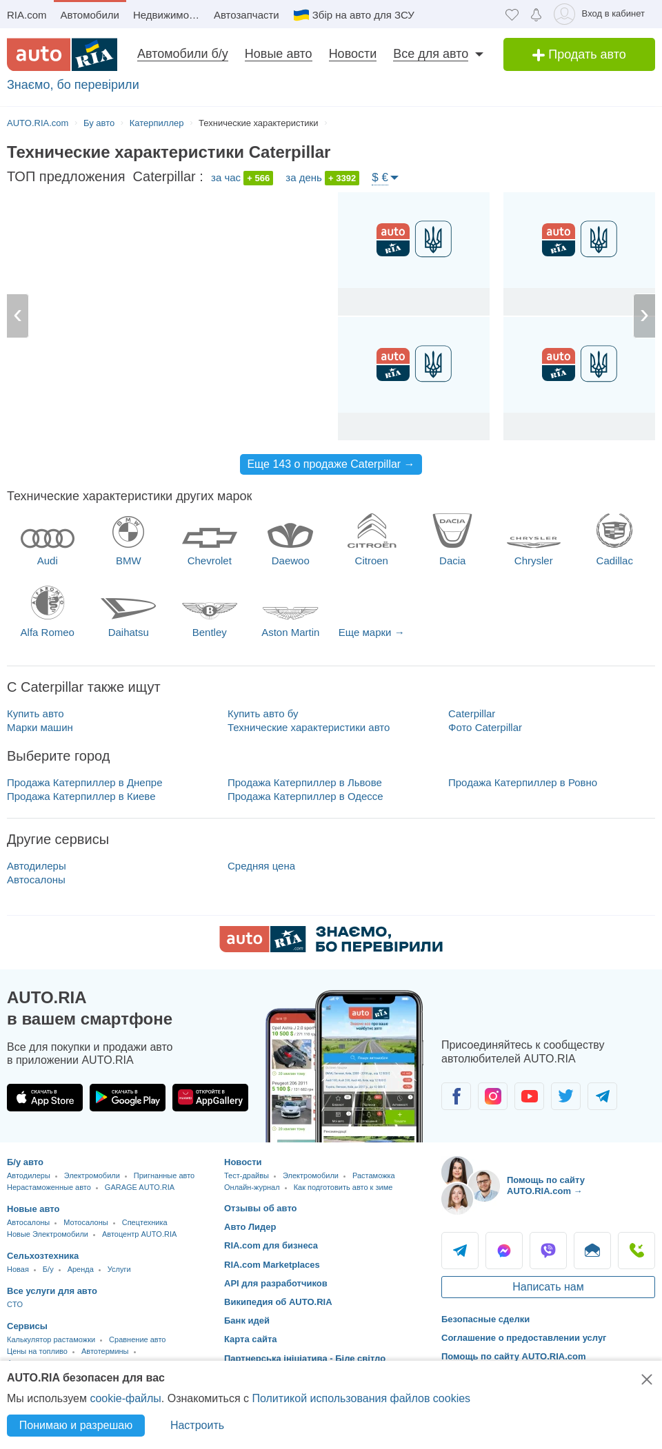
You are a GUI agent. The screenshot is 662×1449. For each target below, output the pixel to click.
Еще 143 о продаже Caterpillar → (330, 464)
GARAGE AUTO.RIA (139, 1187)
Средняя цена (261, 866)
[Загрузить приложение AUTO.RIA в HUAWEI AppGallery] (210, 1097)
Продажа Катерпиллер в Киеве (81, 796)
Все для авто (430, 54)
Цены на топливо (37, 1351)
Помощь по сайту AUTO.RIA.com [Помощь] (513, 1356)
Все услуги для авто (52, 1291)
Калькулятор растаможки (51, 1339)
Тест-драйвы (246, 1175)
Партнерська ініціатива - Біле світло (304, 1358)
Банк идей (247, 1320)
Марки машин (40, 727)
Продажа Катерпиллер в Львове (305, 782)
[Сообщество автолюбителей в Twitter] (566, 1096)
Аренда (81, 1269)
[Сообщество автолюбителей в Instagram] (493, 1096)
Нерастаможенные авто (49, 1187)
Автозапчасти (246, 15)
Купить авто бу (263, 713)
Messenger (504, 1250)
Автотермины (105, 1351)
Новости (353, 54)
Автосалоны (36, 879)
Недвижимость (168, 15)
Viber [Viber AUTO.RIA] (548, 1250)
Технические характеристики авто (309, 727)
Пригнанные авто (164, 1175)
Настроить (197, 1425)
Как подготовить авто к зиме (343, 1187)
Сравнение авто (137, 1339)
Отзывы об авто (260, 1208)
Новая (18, 1269)
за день (322, 178)
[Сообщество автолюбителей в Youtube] (529, 1096)
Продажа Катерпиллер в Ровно (522, 782)
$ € (380, 177)
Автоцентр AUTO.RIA (139, 1234)
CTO (15, 1304)
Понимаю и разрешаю (75, 1425)
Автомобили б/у (182, 54)
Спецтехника (145, 1222)
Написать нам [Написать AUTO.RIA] (547, 1287)
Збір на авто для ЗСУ (363, 15)
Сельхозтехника (43, 1256)
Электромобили (92, 1175)
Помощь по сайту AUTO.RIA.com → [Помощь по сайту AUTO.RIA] (546, 1185)
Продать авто (579, 54)
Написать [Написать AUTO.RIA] (592, 1250)
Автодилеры (36, 866)
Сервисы (27, 1326)
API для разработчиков (276, 1283)
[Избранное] (512, 14)
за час (242, 178)
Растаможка (373, 1175)
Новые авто (278, 54)
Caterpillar (471, 713)
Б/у (48, 1269)
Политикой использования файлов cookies (361, 1398)
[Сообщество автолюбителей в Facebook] (456, 1096)
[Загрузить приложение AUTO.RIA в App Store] (45, 1097)
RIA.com (27, 15)
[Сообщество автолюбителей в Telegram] (602, 1096)
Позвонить (636, 1250)
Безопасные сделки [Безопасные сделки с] (485, 1319)
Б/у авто (25, 1162)
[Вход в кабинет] (601, 14)
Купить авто (35, 713)
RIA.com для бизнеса (271, 1245)
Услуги (119, 1269)
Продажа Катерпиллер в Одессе (305, 796)
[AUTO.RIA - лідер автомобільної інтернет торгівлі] (62, 54)
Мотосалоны (85, 1222)
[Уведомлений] (536, 14)
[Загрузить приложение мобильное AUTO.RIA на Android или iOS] (344, 1066)
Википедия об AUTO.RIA (278, 1302)
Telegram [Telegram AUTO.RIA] (460, 1250)
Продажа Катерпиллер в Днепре (85, 782)
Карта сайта (250, 1339)
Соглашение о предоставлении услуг (524, 1338)
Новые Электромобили (47, 1234)
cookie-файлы (125, 1398)
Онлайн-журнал (252, 1187)
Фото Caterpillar (485, 727)
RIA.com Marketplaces (272, 1265)
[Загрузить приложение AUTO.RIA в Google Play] (128, 1097)
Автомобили (90, 15)
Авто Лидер (250, 1227)
